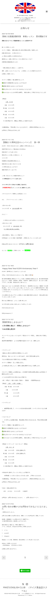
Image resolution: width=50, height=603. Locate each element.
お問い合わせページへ (32, 497)
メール (6, 530)
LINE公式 (10, 250)
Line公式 (6, 533)
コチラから (22, 244)
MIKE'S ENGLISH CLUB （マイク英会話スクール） (25, 589)
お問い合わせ (29, 244)
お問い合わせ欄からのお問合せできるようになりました (24, 508)
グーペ (26, 595)
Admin (30, 595)
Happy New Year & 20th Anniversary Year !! (20, 268)
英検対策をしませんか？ (12, 322)
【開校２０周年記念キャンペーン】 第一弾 (21, 142)
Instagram (7, 313)
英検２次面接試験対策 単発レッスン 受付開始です (24, 36)
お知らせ (25, 28)
